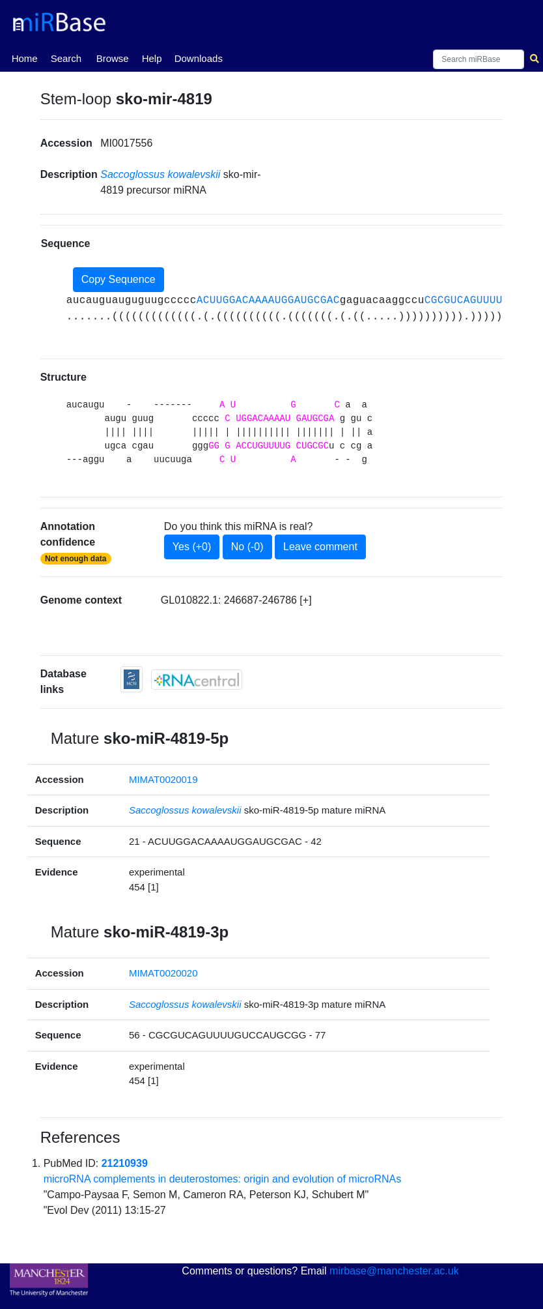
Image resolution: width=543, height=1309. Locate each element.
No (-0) (247, 546)
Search (66, 58)
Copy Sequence (118, 279)
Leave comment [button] (320, 546)
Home (24, 57)
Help (152, 58)
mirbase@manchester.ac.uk (394, 1270)
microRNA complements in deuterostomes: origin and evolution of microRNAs (223, 1178)
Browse (112, 58)
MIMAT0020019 (163, 779)
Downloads (198, 58)
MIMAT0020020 (163, 972)
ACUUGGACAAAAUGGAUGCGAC (268, 300)
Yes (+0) (192, 546)
